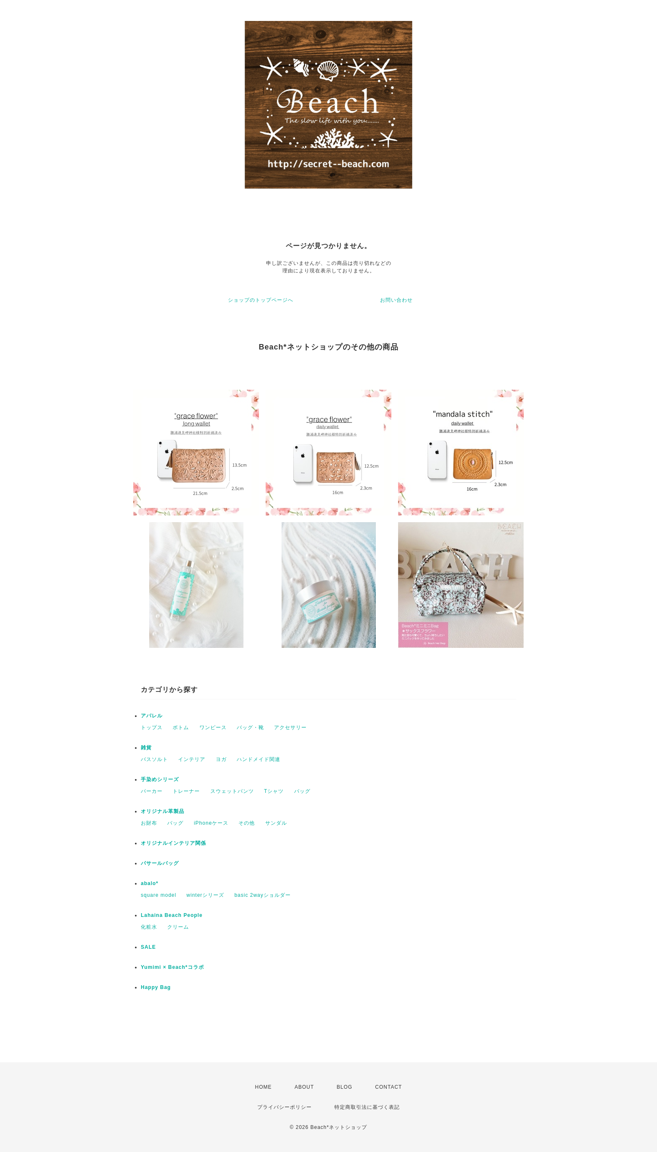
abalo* (149, 883)
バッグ (302, 791)
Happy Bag (156, 987)
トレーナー (186, 791)
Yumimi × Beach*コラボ (172, 967)
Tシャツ (274, 791)
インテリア (191, 759)
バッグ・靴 (250, 727)
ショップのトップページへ (260, 300)
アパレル (152, 716)
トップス (152, 727)
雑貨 (146, 748)
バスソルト (154, 759)
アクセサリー (290, 727)
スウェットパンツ (232, 791)
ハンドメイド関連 (258, 759)
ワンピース (213, 727)
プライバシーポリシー (284, 1107)
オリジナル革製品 (162, 811)
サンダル (276, 823)
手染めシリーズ (160, 779)
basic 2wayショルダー (262, 895)
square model (158, 895)
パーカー (152, 791)
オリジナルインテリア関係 (173, 843)
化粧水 (149, 927)
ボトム (181, 727)
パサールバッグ (160, 863)
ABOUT (304, 1087)
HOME (263, 1087)
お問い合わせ (396, 300)
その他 (246, 823)
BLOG (344, 1087)
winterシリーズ (205, 895)
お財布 (149, 823)
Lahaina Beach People (171, 915)
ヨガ (221, 759)
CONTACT (388, 1087)
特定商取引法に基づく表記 (367, 1107)
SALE (148, 947)
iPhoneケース (211, 823)
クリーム (178, 927)
